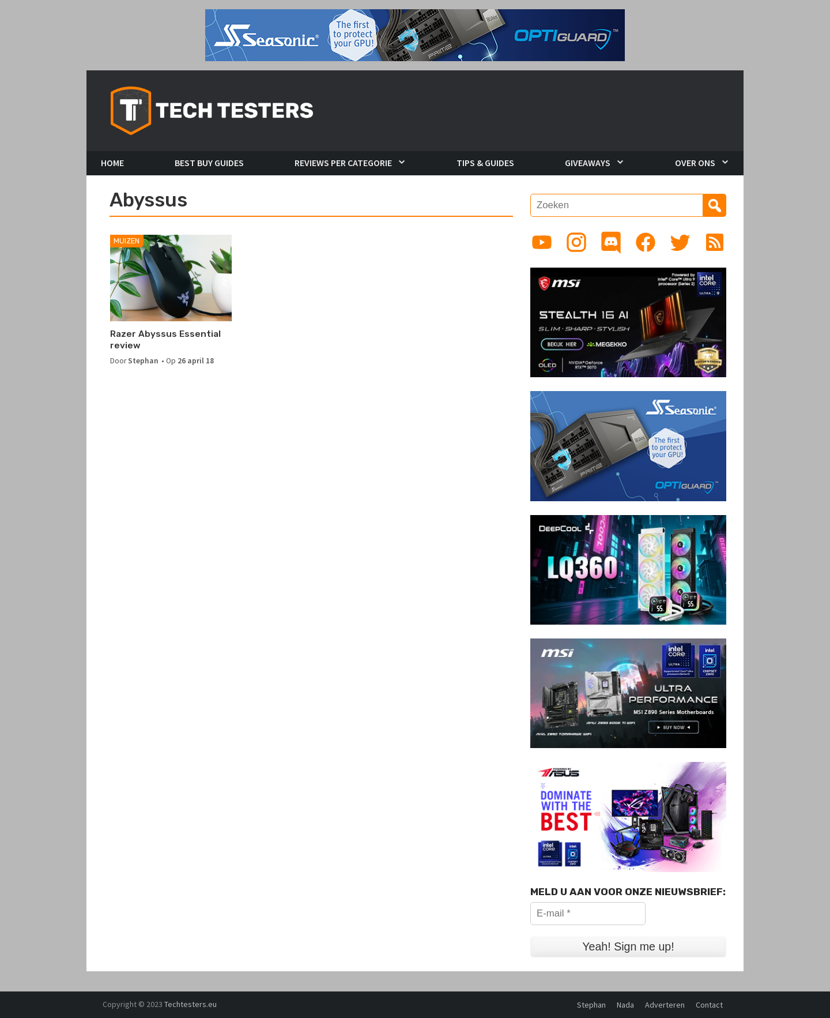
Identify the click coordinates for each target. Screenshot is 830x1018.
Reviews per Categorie (343, 162)
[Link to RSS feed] (714, 242)
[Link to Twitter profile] (680, 242)
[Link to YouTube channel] (541, 242)
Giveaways (587, 162)
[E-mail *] (588, 913)
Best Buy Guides (209, 162)
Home (112, 162)
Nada (625, 1005)
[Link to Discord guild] (610, 242)
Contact (709, 1005)
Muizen (126, 240)
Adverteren (665, 1005)
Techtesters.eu (190, 1004)
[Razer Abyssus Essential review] (171, 278)
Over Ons (695, 162)
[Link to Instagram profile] (576, 242)
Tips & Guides (485, 162)
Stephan (143, 361)
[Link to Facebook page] (645, 242)
